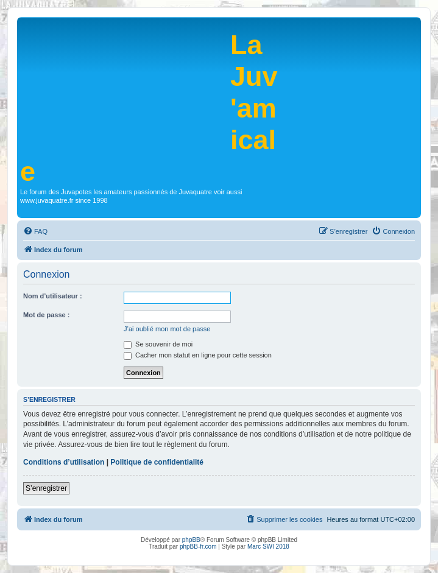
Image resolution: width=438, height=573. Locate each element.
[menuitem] (35, 231)
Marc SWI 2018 (268, 546)
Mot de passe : (46, 314)
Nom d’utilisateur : (52, 296)
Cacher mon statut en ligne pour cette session (198, 355)
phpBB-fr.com (198, 546)
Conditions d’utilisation (63, 462)
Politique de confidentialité (156, 462)
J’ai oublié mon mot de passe (167, 328)
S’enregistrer (46, 488)
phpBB (191, 539)
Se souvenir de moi (158, 344)
